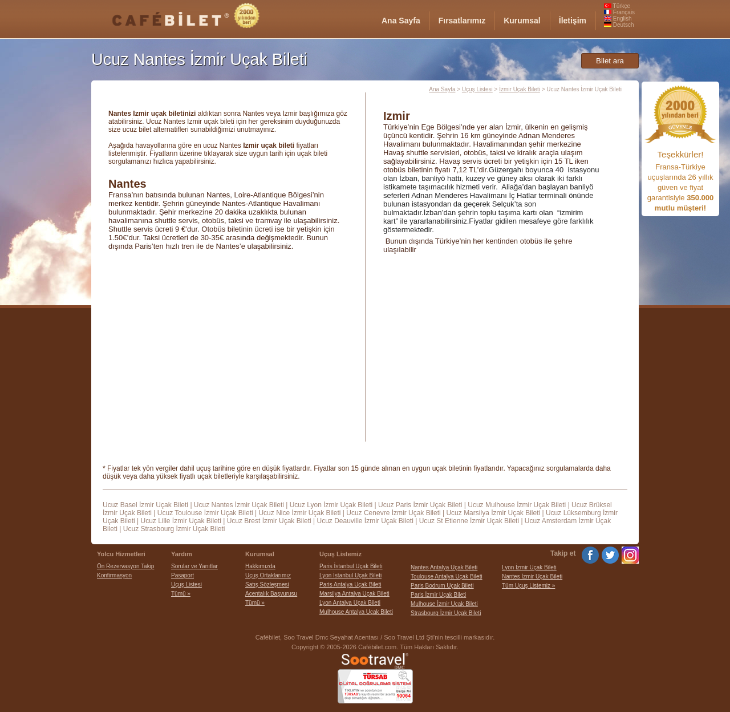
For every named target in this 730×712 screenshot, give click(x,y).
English (618, 18)
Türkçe (617, 6)
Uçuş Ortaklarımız (268, 575)
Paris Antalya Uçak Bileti (350, 584)
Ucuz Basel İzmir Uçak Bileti (145, 505)
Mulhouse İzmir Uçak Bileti (444, 604)
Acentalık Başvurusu (271, 593)
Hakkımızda (260, 566)
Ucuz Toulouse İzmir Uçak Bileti (205, 513)
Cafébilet (268, 637)
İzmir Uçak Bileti (519, 89)
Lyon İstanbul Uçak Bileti (350, 575)
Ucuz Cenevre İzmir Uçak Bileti (393, 513)
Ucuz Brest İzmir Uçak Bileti (269, 521)
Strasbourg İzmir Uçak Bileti (446, 613)
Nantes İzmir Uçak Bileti (532, 576)
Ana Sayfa (442, 89)
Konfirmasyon (114, 575)
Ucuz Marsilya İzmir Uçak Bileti (493, 513)
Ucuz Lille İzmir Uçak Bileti (180, 521)
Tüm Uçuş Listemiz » (528, 585)
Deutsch (619, 25)
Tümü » (180, 593)
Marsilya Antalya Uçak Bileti (354, 593)
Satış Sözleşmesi (267, 584)
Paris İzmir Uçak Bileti (438, 595)
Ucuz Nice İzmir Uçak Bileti (299, 513)
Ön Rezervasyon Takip (125, 566)
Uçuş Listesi (477, 89)
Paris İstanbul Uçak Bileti (351, 566)
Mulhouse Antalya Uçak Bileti (356, 612)
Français (619, 12)
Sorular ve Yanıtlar (194, 566)
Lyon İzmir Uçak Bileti (529, 567)
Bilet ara (610, 60)
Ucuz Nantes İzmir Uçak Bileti (239, 505)
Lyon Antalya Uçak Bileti (349, 603)
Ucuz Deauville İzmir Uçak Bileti (365, 521)
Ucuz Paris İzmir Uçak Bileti (420, 505)
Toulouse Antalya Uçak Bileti (446, 576)
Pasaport (182, 575)
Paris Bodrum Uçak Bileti (442, 585)
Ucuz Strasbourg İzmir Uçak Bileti (174, 529)
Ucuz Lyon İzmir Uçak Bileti (331, 505)
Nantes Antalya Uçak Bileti (444, 567)
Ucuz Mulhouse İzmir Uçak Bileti (517, 505)
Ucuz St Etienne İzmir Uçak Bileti (469, 521)
